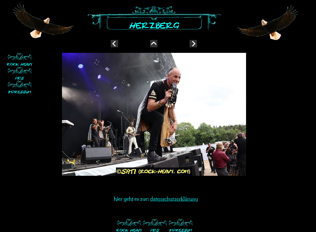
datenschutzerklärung (174, 199)
